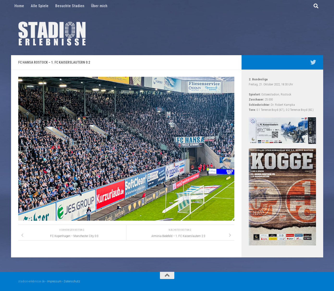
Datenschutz (72, 281)
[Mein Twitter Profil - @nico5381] (313, 62)
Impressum (54, 281)
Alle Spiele (40, 6)
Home (19, 6)
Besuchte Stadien (69, 6)
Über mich (99, 6)
